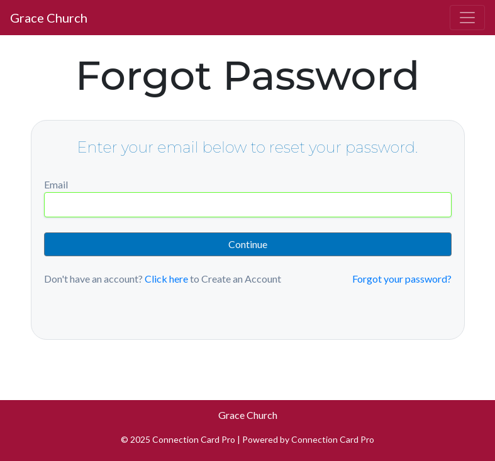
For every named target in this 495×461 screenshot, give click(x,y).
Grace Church (48, 17)
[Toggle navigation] (467, 17)
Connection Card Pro (332, 439)
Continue (247, 244)
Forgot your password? (402, 279)
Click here (166, 279)
